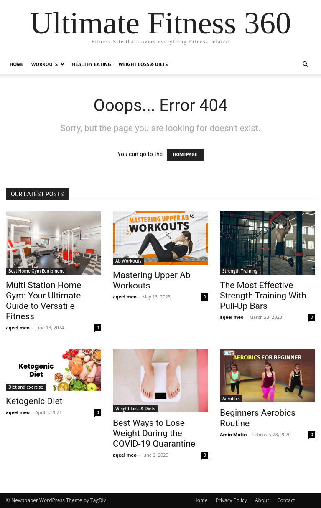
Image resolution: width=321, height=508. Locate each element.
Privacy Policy (231, 500)
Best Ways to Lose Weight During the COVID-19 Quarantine (154, 433)
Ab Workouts (128, 261)
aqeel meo (18, 327)
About (262, 500)
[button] (305, 64)
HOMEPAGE (185, 154)
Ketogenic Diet (34, 401)
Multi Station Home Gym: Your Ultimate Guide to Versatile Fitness (43, 300)
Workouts (44, 64)
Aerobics (231, 399)
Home (17, 64)
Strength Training (239, 271)
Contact (286, 500)
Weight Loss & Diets (143, 64)
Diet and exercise (25, 387)
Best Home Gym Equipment (36, 271)
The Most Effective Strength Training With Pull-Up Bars (263, 295)
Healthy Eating (91, 64)
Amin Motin (233, 434)
